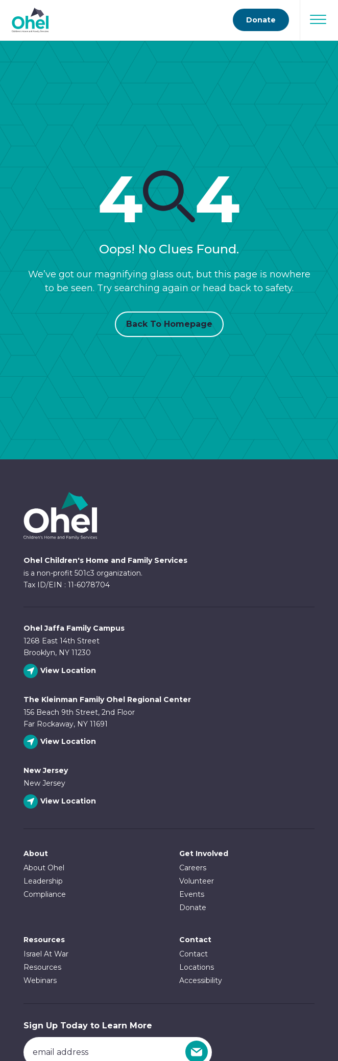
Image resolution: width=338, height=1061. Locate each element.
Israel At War (45, 954)
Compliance (44, 894)
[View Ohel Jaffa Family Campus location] (61, 671)
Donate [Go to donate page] (261, 19)
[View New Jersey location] (61, 801)
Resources (44, 939)
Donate (192, 907)
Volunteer (196, 881)
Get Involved (203, 853)
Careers (192, 867)
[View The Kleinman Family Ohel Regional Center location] (61, 742)
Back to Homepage (169, 324)
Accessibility (200, 980)
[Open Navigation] (318, 19)
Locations (196, 967)
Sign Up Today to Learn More (87, 1025)
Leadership (43, 881)
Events (191, 894)
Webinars (40, 980)
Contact (193, 954)
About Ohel (43, 867)
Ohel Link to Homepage (60, 515)
